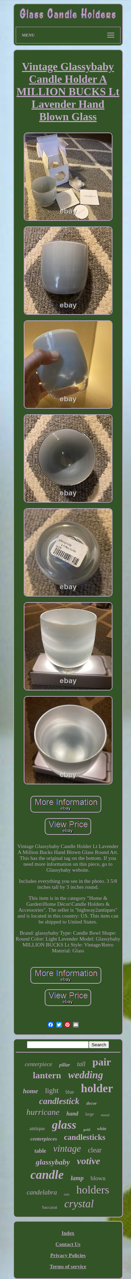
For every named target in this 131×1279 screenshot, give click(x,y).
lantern (47, 1075)
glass (64, 1124)
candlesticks (84, 1137)
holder (97, 1088)
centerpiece (38, 1064)
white (102, 1128)
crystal (79, 1204)
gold (86, 1129)
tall (81, 1064)
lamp (77, 1178)
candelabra (42, 1192)
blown (97, 1178)
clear (95, 1150)
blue (70, 1092)
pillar (64, 1065)
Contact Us (68, 1244)
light (52, 1090)
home (30, 1091)
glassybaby (53, 1162)
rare (67, 1194)
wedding (85, 1074)
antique (37, 1128)
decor (91, 1103)
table (40, 1151)
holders (92, 1189)
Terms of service (68, 1266)
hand (72, 1114)
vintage (67, 1148)
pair (102, 1062)
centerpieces (43, 1139)
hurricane (43, 1112)
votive (88, 1161)
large (89, 1114)
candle (47, 1175)
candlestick (59, 1101)
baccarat (49, 1207)
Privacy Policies (68, 1255)
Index (67, 1233)
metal (105, 1115)
